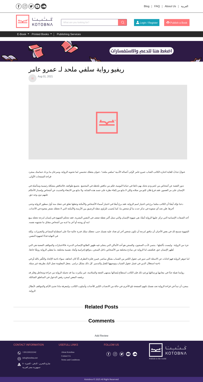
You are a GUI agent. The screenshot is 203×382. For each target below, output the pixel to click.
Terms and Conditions (70, 360)
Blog (146, 6)
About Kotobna (67, 352)
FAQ (157, 6)
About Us (170, 6)
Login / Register (147, 22)
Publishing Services (69, 34)
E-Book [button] (22, 34)
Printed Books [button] (41, 34)
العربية (184, 6)
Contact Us (66, 356)
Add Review (101, 335)
